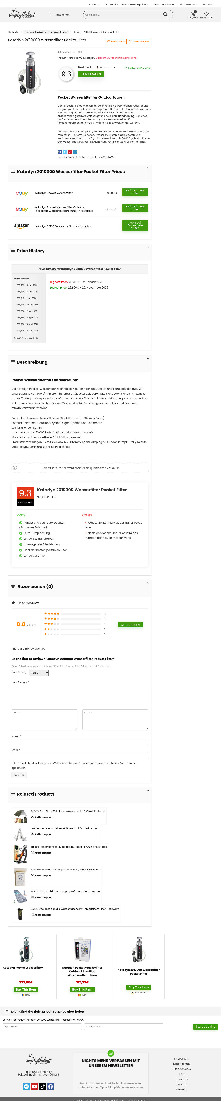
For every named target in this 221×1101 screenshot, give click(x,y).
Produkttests (188, 4)
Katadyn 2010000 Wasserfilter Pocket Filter (63, 226)
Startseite (13, 32)
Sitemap (181, 1089)
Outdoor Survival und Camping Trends (46, 32)
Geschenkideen (164, 4)
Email (16, 750)
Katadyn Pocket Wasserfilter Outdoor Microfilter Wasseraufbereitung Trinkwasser (64, 209)
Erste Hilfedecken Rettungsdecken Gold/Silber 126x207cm (65, 869)
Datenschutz (181, 1064)
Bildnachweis (182, 1069)
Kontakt (182, 1084)
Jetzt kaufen (91, 74)
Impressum (182, 1059)
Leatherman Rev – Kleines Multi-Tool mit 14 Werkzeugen (64, 828)
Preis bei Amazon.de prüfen (135, 225)
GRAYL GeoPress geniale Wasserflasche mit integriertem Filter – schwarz (75, 909)
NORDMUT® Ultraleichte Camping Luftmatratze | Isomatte (65, 891)
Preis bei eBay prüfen (135, 191)
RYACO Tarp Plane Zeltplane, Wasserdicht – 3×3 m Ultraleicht (68, 811)
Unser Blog (92, 4)
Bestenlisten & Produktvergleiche (127, 4)
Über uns (182, 1079)
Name (16, 736)
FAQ (181, 1074)
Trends (207, 4)
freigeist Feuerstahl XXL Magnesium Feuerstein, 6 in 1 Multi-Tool (69, 847)
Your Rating (19, 672)
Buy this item (26, 989)
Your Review (20, 682)
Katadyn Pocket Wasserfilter (54, 193)
